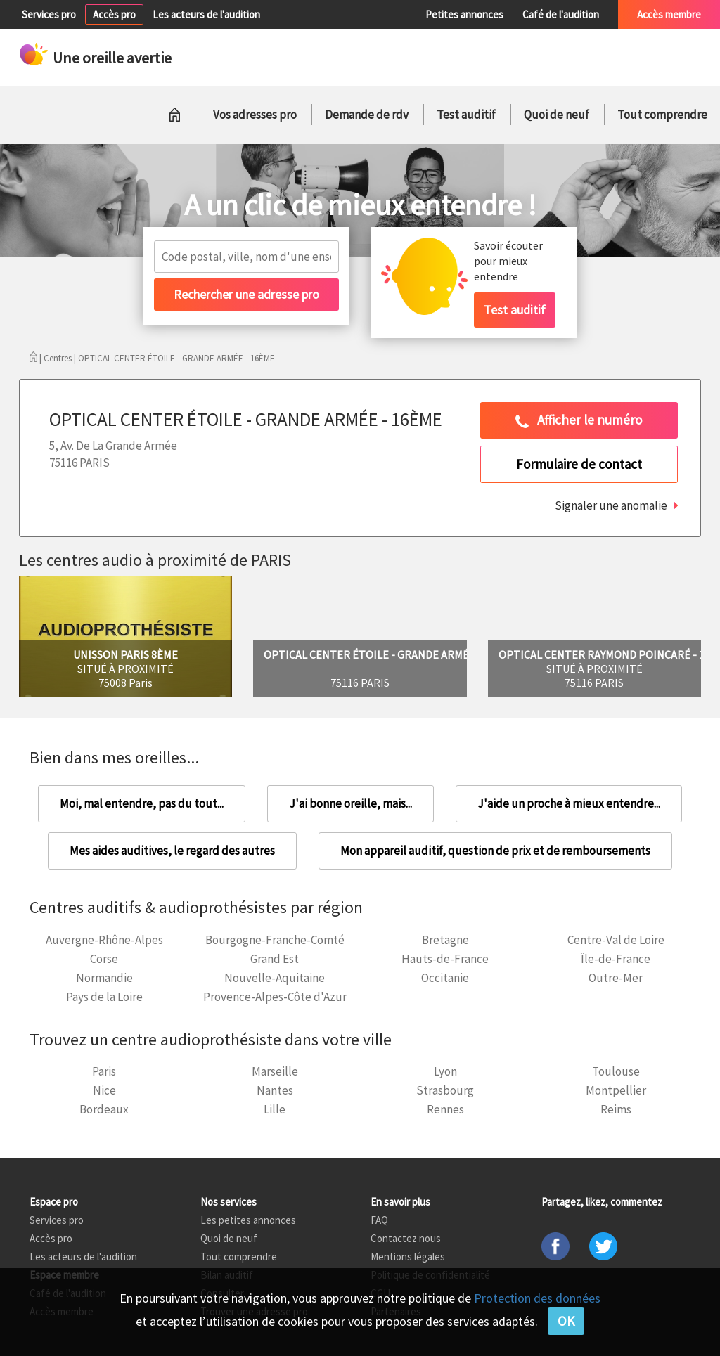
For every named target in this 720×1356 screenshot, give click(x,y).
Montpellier (616, 1090)
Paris (104, 1071)
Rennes (445, 1109)
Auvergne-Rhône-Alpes (104, 940)
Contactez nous (406, 1238)
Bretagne (445, 940)
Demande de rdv (367, 114)
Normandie (104, 978)
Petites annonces (464, 14)
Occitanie (445, 978)
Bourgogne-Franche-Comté (275, 940)
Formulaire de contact (579, 464)
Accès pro (114, 14)
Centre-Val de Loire (615, 940)
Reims (615, 1109)
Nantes (275, 1090)
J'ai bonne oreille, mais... (350, 803)
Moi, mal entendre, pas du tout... (142, 803)
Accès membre (669, 14)
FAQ (379, 1220)
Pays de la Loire (104, 997)
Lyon (445, 1071)
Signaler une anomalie (611, 505)
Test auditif (466, 114)
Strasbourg (445, 1090)
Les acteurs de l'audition (206, 14)
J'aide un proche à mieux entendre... (568, 803)
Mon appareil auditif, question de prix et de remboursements (495, 850)
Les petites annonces (248, 1220)
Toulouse (616, 1071)
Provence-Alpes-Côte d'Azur (275, 997)
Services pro (49, 14)
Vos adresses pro (255, 114)
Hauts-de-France (445, 959)
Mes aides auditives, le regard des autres (172, 850)
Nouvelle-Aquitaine (274, 978)
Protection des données (537, 1298)
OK (566, 1320)
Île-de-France (615, 959)
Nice (104, 1090)
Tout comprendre (662, 114)
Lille (274, 1109)
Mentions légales (408, 1256)
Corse (104, 959)
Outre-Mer (616, 978)
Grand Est (274, 959)
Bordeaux (104, 1109)
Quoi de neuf (556, 114)
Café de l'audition (560, 14)
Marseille (275, 1071)
